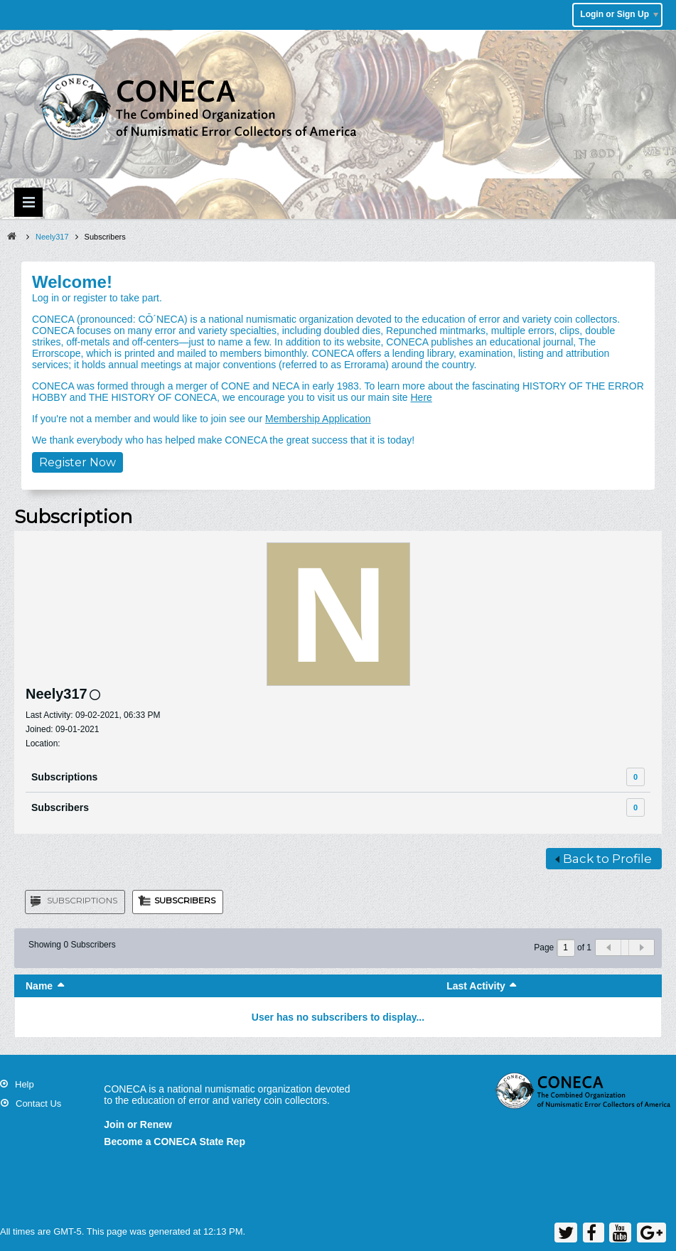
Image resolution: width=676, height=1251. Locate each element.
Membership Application (318, 418)
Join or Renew (138, 1124)
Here (420, 397)
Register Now (77, 462)
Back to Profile (603, 859)
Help (24, 1084)
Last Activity (475, 986)
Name (39, 986)
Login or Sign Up (619, 14)
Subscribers (60, 807)
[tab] (75, 902)
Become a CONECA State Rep (174, 1141)
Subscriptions (64, 777)
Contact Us (38, 1103)
